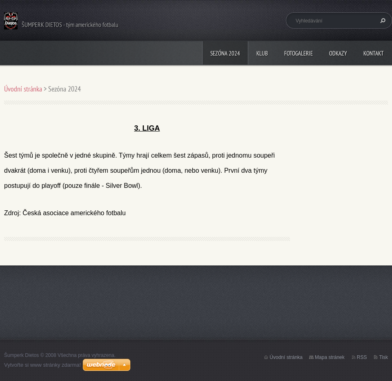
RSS (362, 357)
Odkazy (338, 53)
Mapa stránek (330, 357)
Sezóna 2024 (225, 53)
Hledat (382, 20)
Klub (262, 53)
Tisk (383, 357)
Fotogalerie (298, 53)
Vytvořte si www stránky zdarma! (42, 365)
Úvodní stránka (23, 89)
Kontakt (373, 53)
